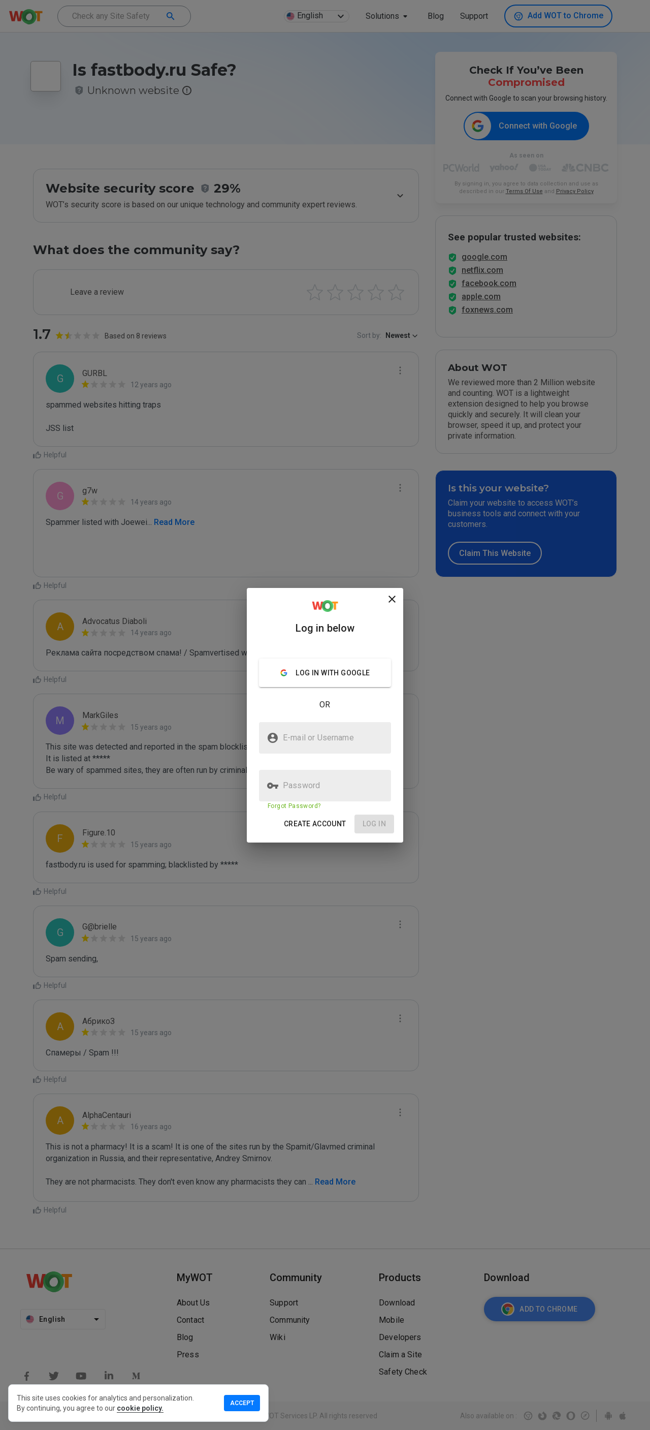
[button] (315, 824)
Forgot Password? (294, 806)
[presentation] (325, 715)
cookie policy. (140, 1408)
